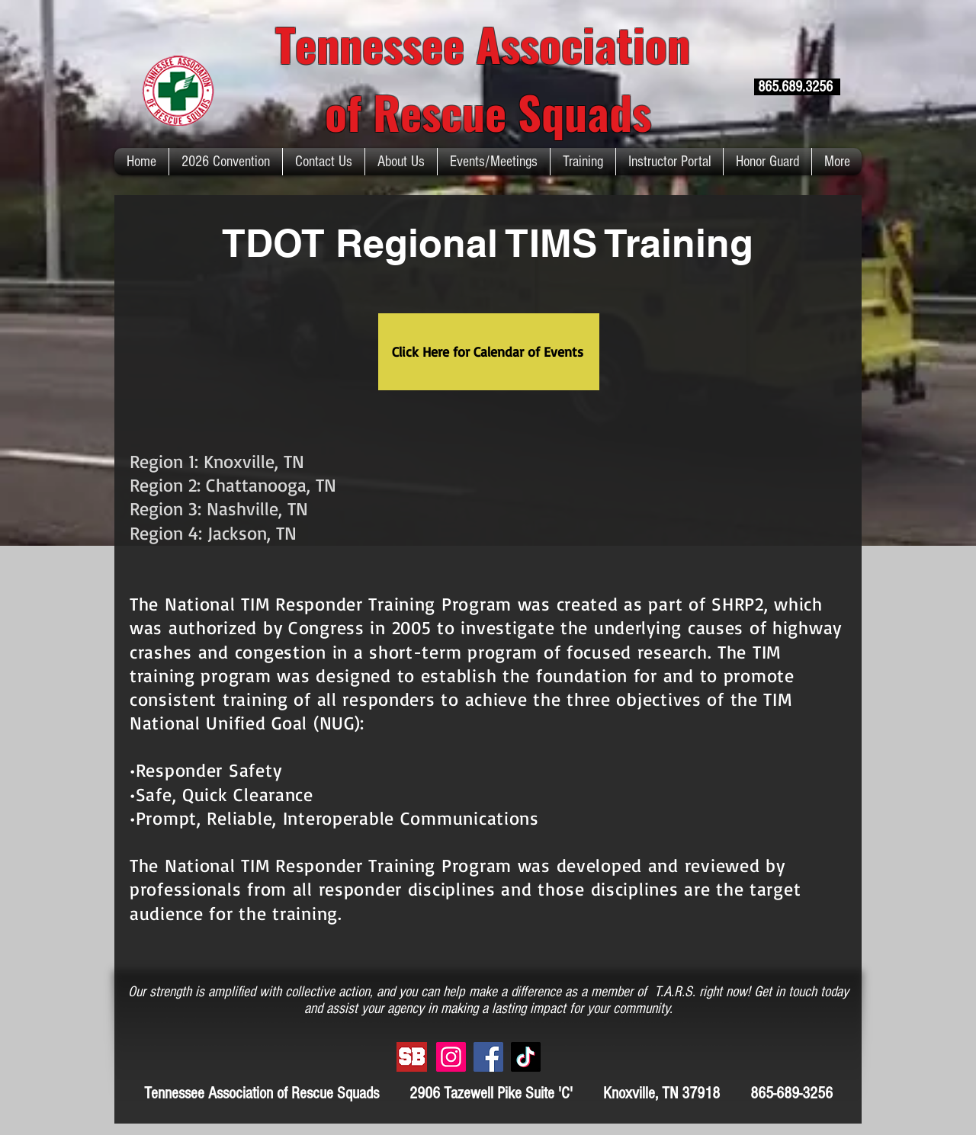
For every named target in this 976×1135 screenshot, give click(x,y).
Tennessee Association (488, 43)
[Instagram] (451, 1057)
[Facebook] (488, 1057)
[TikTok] (526, 1057)
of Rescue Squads (488, 111)
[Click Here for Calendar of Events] (488, 351)
